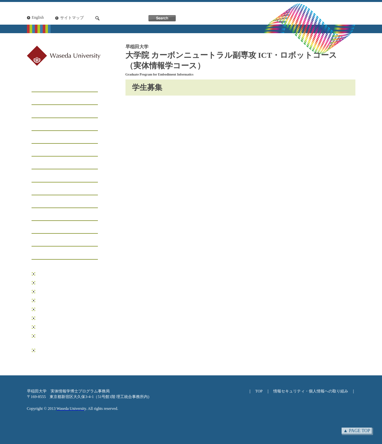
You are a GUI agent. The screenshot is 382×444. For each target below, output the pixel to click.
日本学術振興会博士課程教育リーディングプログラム (66, 353)
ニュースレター (50, 240)
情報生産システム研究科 (58, 318)
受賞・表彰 (45, 202)
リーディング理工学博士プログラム (66, 339)
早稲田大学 (46, 274)
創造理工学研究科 (52, 291)
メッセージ (45, 98)
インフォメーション (55, 176)
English (38, 17)
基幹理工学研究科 (52, 282)
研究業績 (42, 214)
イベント (42, 189)
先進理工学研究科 (52, 300)
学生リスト (45, 137)
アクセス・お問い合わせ (61, 253)
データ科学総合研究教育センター (66, 327)
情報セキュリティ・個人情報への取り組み (310, 391)
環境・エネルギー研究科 (58, 309)
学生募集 (42, 150)
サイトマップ (72, 17)
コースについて (50, 111)
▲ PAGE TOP (356, 430)
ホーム (40, 86)
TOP (258, 391)
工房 (37, 124)
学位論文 (42, 227)
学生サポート (47, 163)
